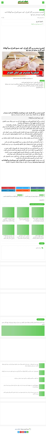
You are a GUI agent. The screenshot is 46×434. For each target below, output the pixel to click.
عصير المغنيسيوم (39, 87)
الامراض (41, 9)
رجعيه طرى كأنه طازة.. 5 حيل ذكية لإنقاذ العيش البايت (32, 82)
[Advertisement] (23, 36)
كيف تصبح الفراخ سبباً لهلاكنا (36, 24)
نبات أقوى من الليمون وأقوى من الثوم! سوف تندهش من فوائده (26, 378)
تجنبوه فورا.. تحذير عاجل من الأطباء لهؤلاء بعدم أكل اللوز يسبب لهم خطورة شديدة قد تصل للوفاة (20, 371)
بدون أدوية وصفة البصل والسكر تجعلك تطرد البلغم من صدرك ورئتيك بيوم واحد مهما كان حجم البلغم (23, 323)
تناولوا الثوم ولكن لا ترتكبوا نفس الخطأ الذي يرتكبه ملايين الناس (30, 85)
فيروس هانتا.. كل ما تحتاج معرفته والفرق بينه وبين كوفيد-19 (24, 219)
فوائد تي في (17, 429)
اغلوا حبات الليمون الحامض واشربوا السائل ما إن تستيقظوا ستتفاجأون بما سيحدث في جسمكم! (24, 84)
